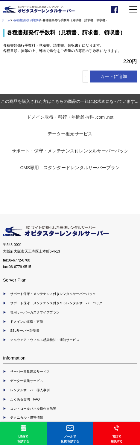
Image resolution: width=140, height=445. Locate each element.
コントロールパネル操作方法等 (33, 408)
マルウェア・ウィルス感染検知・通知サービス (44, 340)
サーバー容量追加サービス (30, 371)
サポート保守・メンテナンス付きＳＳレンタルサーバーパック (56, 303)
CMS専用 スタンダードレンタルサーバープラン (70, 167)
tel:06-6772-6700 (16, 260)
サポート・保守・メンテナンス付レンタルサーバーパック (70, 151)
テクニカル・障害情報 (26, 417)
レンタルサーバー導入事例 (30, 390)
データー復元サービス (70, 133)
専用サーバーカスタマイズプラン (35, 312)
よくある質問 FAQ (25, 399)
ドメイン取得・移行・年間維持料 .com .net (70, 117)
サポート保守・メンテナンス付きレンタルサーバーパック (53, 294)
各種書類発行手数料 (26, 20)
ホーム (5, 20)
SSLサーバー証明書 (24, 330)
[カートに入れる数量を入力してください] (85, 76)
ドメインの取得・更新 (26, 321)
